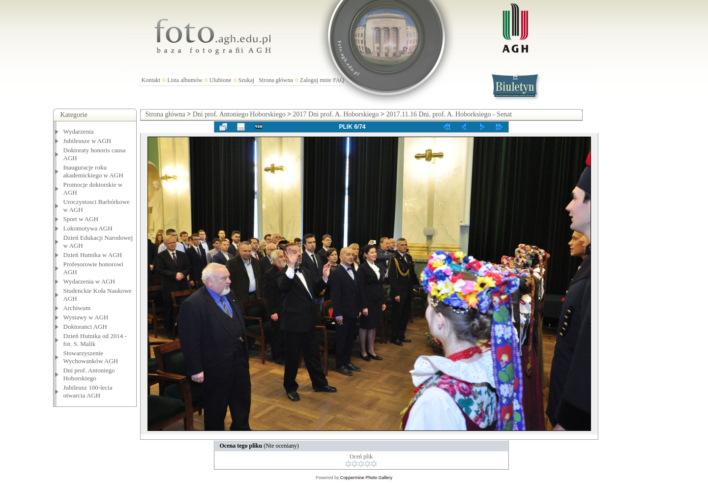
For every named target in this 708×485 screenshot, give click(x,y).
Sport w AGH (81, 219)
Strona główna (276, 80)
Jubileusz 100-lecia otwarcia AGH (88, 391)
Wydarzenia (78, 131)
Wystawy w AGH (86, 317)
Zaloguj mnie (315, 80)
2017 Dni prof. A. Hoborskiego (336, 114)
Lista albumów (185, 80)
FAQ (338, 80)
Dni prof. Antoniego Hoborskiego (89, 374)
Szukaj (246, 80)
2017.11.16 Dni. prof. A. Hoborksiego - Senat (449, 114)
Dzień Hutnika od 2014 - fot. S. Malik (95, 339)
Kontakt (151, 80)
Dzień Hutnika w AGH (92, 254)
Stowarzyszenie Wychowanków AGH (90, 357)
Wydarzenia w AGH (89, 281)
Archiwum (77, 308)
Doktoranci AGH (85, 326)
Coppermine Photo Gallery (366, 477)
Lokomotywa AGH (88, 228)
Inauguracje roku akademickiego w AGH (93, 171)
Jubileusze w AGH (87, 140)
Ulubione (220, 80)
